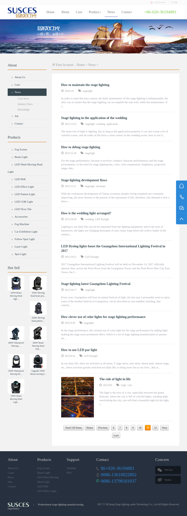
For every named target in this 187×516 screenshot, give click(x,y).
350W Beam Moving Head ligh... (16, 295)
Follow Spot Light (23, 239)
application (112, 124)
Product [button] (95, 12)
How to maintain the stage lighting (85, 85)
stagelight (87, 91)
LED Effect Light (22, 186)
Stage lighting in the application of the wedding (94, 118)
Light (123, 385)
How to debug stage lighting (80, 147)
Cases (11, 472)
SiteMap (71, 468)
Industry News (25, 104)
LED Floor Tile (21, 209)
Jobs (10, 481)
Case (79, 12)
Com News (23, 98)
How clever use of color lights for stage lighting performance (103, 317)
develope (101, 186)
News (111, 12)
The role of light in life (115, 379)
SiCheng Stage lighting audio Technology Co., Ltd (131, 504)
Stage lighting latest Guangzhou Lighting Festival (96, 284)
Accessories (19, 216)
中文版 (174, 2)
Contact (126, 12)
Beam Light (19, 157)
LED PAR (18, 179)
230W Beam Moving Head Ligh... (16, 399)
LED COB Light (22, 201)
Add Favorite (160, 2)
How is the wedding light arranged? (86, 213)
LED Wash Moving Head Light (25, 168)
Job (14, 116)
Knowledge (24, 109)
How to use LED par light (79, 350)
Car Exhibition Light (24, 231)
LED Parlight (102, 219)
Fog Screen (19, 149)
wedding (100, 124)
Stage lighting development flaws (84, 180)
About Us (18, 77)
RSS (69, 472)
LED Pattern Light (23, 194)
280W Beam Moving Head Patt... (38, 346)
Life (130, 385)
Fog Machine (20, 224)
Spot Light (18, 254)
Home (50, 12)
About (65, 12)
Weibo (167, 479)
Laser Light (19, 246)
